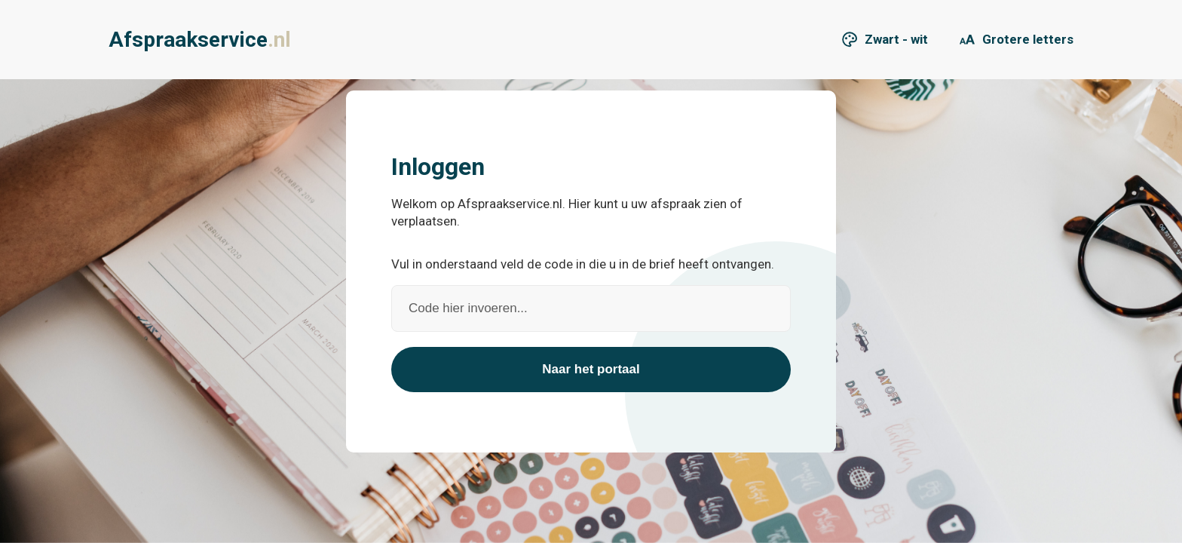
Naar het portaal (590, 369)
